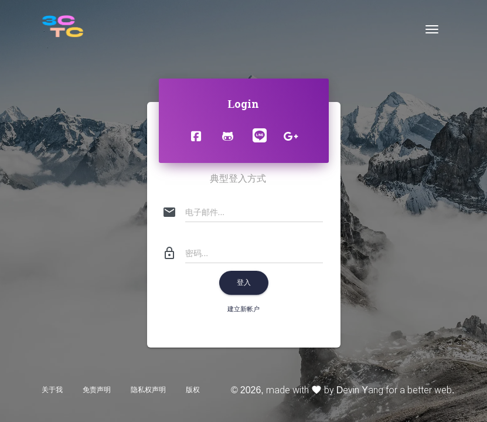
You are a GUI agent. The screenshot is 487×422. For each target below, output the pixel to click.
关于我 (52, 390)
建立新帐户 (243, 309)
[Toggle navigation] (432, 29)
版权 (193, 390)
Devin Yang (359, 390)
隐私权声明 (148, 390)
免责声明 (97, 390)
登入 (243, 283)
